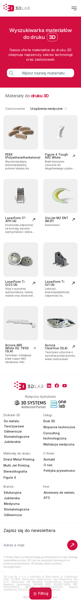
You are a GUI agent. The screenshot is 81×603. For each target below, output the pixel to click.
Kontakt (49, 459)
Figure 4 (9, 477)
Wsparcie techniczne (59, 427)
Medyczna (12, 504)
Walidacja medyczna (59, 444)
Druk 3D (49, 421)
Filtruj (40, 593)
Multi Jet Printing (16, 465)
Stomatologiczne (16, 436)
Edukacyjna (12, 492)
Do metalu (11, 421)
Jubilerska (12, 498)
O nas (48, 465)
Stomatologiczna (16, 509)
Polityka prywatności (59, 470)
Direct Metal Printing (18, 459)
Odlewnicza (13, 515)
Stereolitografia (15, 471)
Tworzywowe (14, 426)
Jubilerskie (12, 442)
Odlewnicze (13, 431)
